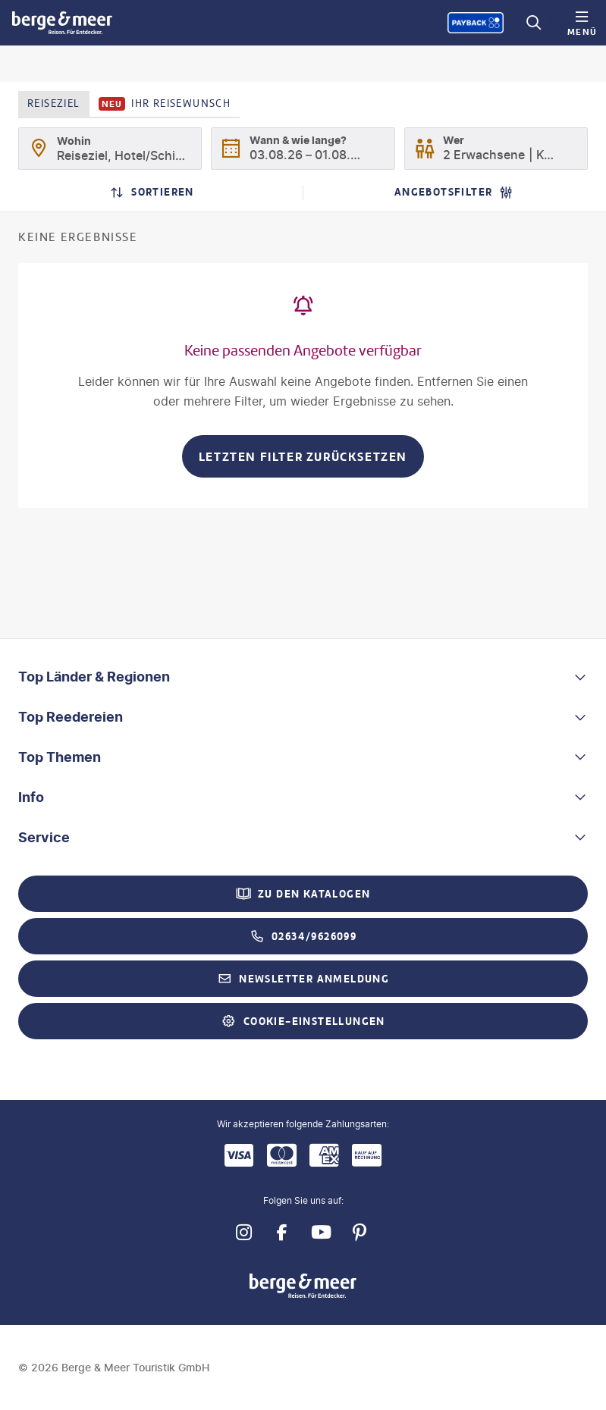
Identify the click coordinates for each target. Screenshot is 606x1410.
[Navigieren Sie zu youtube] (321, 1233)
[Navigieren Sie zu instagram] (244, 1233)
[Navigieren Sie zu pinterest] (360, 1233)
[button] (303, 677)
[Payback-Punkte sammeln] (475, 22)
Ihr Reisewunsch (165, 104)
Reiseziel (53, 103)
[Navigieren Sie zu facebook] (282, 1233)
